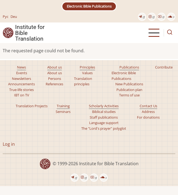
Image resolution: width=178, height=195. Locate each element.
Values (87, 72)
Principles (87, 67)
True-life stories (21, 89)
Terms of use (129, 95)
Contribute (164, 67)
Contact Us (148, 105)
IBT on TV (21, 95)
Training (63, 105)
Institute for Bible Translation (30, 32)
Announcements (21, 84)
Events (21, 72)
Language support (104, 122)
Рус (5, 16)
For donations (148, 117)
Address (148, 111)
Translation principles (83, 81)
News (21, 67)
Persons (54, 78)
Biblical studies (104, 111)
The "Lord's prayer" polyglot (103, 128)
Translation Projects (32, 105)
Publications (129, 67)
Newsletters (21, 78)
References (54, 84)
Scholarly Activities (104, 105)
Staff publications (104, 117)
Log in (9, 144)
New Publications (129, 84)
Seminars (63, 111)
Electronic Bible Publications (89, 6)
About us (54, 67)
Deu (14, 16)
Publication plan (129, 89)
